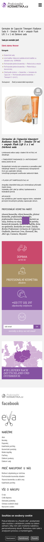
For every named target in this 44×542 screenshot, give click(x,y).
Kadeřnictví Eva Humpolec (9, 418)
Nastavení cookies (8, 506)
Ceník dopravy (6, 497)
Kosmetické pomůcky (9, 449)
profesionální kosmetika (16, 396)
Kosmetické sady (9, 55)
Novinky (4, 440)
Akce (3, 437)
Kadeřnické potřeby (8, 446)
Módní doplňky (7, 452)
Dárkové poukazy (8, 458)
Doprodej (5, 443)
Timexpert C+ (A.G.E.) (11, 77)
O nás (4, 494)
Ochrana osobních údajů (10, 503)
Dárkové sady (6, 461)
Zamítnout (23, 538)
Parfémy (5, 455)
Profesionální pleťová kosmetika (14, 64)
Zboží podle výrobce (10, 72)
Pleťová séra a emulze (34, 64)
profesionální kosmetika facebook (10, 403)
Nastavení (10, 538)
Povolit (35, 538)
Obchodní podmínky (8, 500)
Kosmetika (22, 72)
